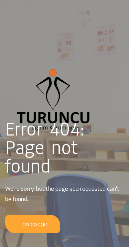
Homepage (33, 224)
